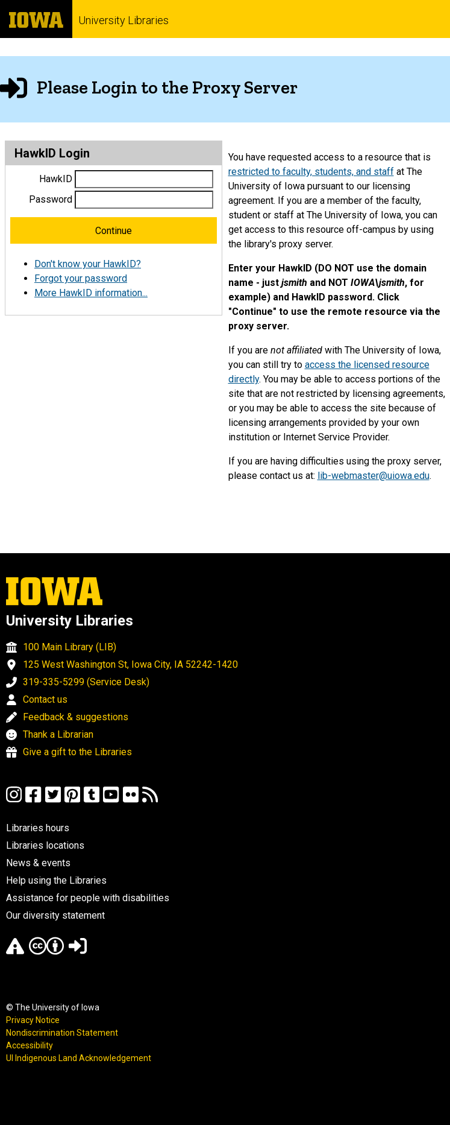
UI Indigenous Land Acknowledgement (78, 1058)
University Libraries (123, 20)
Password (50, 199)
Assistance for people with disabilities (87, 898)
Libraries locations (45, 845)
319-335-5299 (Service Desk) (86, 682)
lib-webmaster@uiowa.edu (373, 475)
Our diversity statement (55, 915)
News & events (38, 863)
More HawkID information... (91, 293)
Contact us (45, 699)
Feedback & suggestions (75, 717)
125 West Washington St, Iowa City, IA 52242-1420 (130, 664)
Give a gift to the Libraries (77, 752)
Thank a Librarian (58, 734)
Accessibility (29, 1045)
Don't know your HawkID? (87, 264)
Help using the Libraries (56, 880)
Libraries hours (37, 828)
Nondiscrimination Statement (62, 1033)
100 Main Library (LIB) (69, 647)
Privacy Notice (33, 1020)
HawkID (55, 179)
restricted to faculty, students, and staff (311, 171)
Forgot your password (80, 278)
